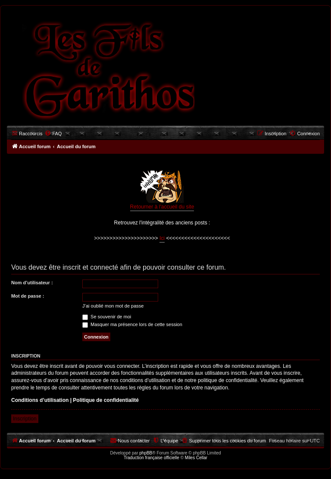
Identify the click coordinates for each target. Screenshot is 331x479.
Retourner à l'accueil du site (162, 190)
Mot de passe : (27, 296)
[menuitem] (53, 133)
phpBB (145, 453)
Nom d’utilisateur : (32, 282)
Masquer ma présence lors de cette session (132, 324)
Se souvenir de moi (106, 316)
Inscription (25, 419)
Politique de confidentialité (106, 400)
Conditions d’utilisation (40, 400)
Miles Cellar (196, 457)
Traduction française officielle (151, 457)
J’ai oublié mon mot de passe (113, 305)
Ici (162, 238)
